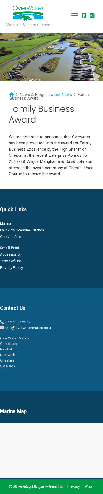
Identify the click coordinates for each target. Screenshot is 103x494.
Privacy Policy (11, 267)
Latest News (60, 94)
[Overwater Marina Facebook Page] (84, 16)
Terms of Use (11, 261)
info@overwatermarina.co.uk (29, 327)
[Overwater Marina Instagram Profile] (92, 16)
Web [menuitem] (88, 486)
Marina (5, 223)
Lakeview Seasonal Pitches (22, 230)
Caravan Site (10, 236)
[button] (74, 15)
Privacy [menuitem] (73, 486)
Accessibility (10, 254)
